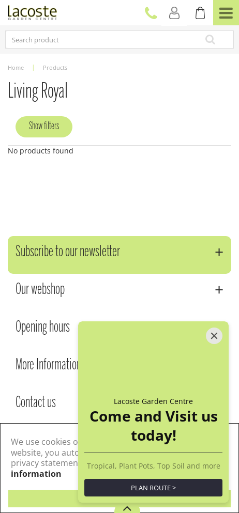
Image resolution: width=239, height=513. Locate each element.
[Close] (214, 336)
